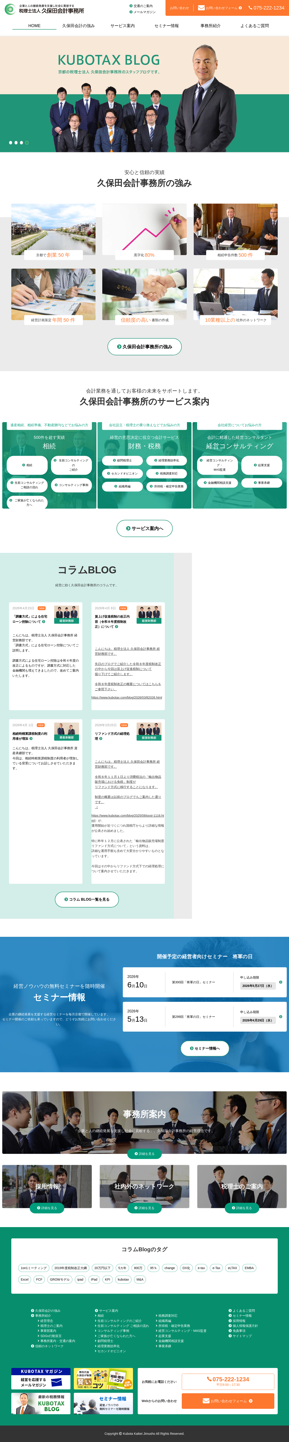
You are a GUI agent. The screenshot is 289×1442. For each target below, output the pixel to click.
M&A (140, 1279)
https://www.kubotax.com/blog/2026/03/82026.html (126, 697)
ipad (80, 1279)
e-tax (201, 1268)
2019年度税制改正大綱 (70, 1268)
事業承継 (164, 1346)
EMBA (249, 1268)
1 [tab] (10, 142)
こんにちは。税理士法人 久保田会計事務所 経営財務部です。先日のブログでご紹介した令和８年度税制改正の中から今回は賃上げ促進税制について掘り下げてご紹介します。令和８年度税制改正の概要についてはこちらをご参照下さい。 (128, 669)
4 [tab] (26, 142)
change (170, 1268)
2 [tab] (16, 142)
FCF (39, 1279)
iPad (94, 1279)
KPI (107, 1279)
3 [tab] (21, 142)
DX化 (186, 1268)
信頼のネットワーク (49, 1346)
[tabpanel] (144, 94)
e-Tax (216, 1268)
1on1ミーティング (34, 1268)
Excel (24, 1279)
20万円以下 (102, 1268)
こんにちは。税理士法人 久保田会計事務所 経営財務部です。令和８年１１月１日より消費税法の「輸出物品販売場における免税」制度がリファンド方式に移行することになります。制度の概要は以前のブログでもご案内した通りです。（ (128, 784)
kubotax (123, 1279)
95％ (153, 1268)
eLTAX (232, 1268)
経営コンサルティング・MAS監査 (182, 1331)
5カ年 (122, 1268)
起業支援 (164, 1336)
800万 (138, 1268)
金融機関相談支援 (171, 1341)
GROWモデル (60, 1279)
